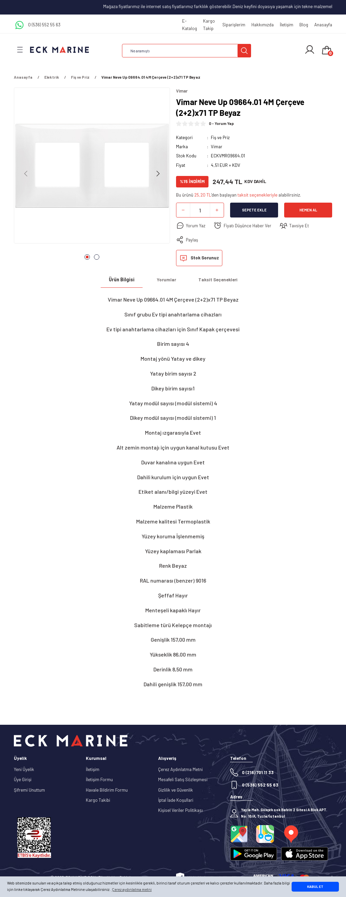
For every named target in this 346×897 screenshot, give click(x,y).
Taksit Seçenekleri (218, 279)
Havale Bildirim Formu (107, 790)
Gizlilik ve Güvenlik (175, 790)
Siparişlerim (233, 24)
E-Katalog (189, 24)
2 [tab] (96, 257)
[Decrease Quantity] (183, 210)
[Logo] (59, 49)
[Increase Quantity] (217, 210)
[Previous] (26, 174)
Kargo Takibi (98, 800)
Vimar (216, 146)
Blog (303, 24)
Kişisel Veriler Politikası (180, 810)
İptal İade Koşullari (175, 800)
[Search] (186, 50)
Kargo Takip (209, 24)
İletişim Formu (99, 780)
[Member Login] (309, 49)
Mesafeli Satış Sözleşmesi (182, 780)
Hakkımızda (262, 24)
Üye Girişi (22, 780)
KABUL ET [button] (315, 887)
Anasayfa (323, 24)
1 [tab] (87, 257)
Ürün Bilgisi (121, 280)
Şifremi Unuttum (29, 790)
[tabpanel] (92, 167)
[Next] (158, 174)
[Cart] (326, 50)
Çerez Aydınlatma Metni (180, 769)
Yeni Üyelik (24, 769)
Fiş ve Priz (220, 137)
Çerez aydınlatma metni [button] (132, 889)
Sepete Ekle (254, 210)
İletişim (286, 24)
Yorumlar (166, 279)
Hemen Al (308, 210)
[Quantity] (200, 210)
